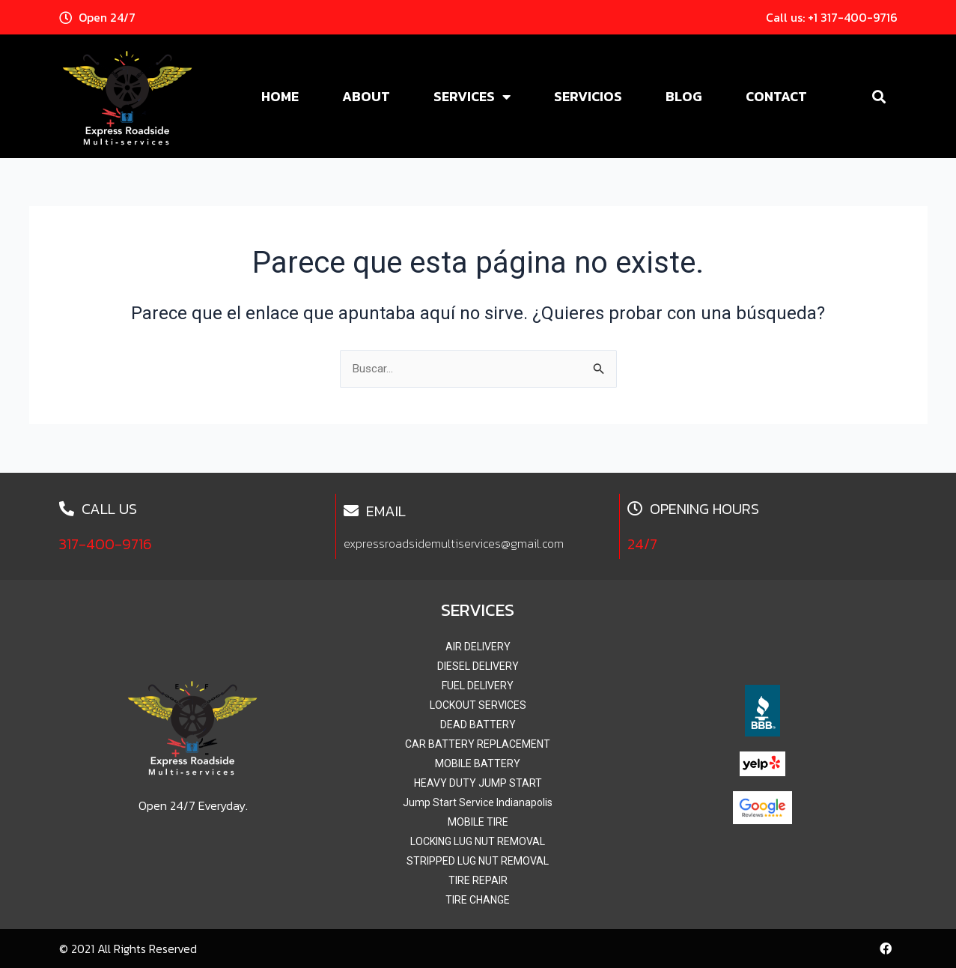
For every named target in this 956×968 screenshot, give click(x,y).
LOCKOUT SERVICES (478, 705)
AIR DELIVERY (478, 647)
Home (280, 96)
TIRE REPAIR (478, 880)
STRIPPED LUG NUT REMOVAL (478, 861)
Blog (684, 96)
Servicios (588, 96)
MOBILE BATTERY (477, 763)
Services (472, 96)
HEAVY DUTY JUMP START (478, 783)
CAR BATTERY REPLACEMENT (477, 744)
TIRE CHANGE (477, 900)
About (366, 96)
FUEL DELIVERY (478, 686)
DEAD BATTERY (478, 724)
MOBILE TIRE (478, 822)
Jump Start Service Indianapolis (477, 802)
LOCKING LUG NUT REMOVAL (477, 841)
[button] (879, 96)
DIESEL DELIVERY (478, 666)
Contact (776, 96)
